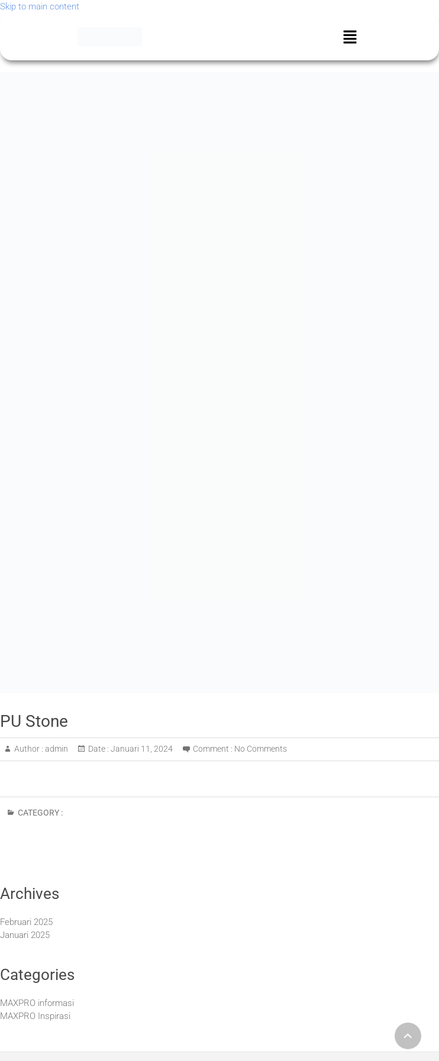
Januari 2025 (25, 935)
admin (55, 748)
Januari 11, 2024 (141, 748)
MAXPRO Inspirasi (35, 1016)
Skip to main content (39, 6)
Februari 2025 (26, 922)
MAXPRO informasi (37, 1003)
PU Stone (34, 721)
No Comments (260, 748)
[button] (349, 36)
